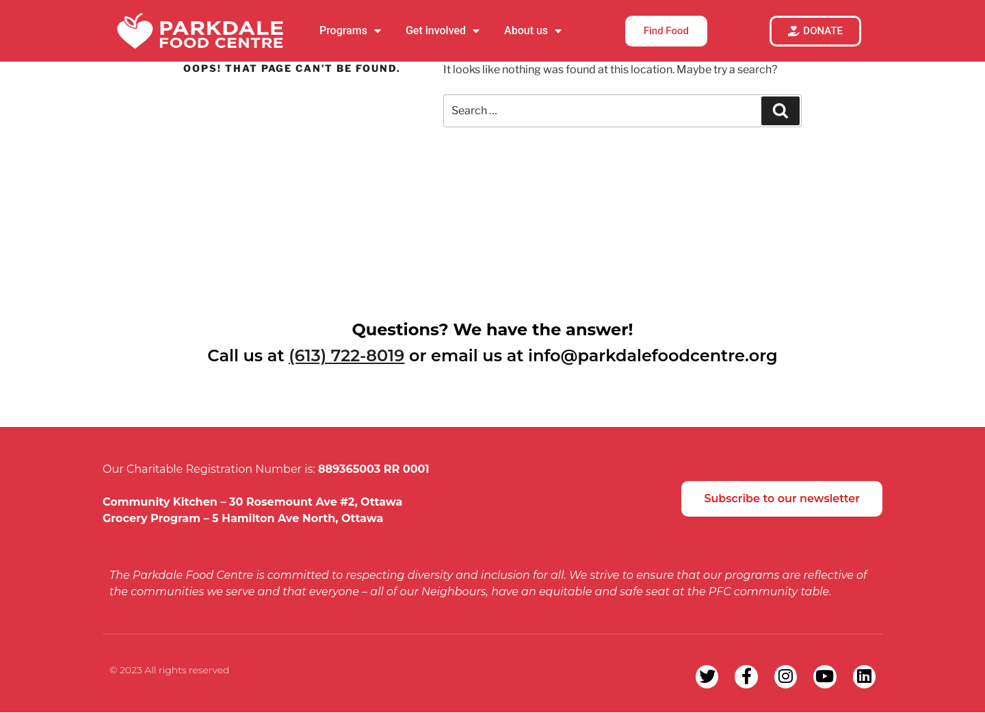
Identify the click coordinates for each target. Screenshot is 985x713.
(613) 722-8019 (346, 355)
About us (533, 30)
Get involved (443, 30)
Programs (350, 30)
